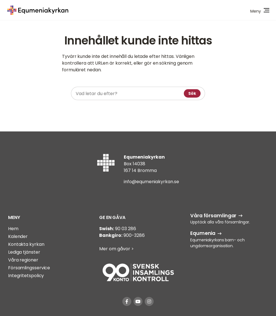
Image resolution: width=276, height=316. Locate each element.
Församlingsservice (29, 268)
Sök (192, 93)
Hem (13, 228)
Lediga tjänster (24, 252)
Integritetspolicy (26, 275)
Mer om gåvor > (116, 249)
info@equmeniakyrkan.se (151, 181)
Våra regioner (23, 260)
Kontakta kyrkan (26, 244)
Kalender (18, 236)
